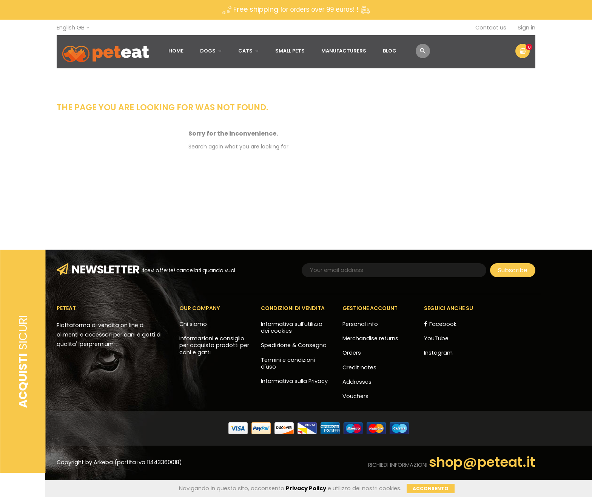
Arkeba (104, 462)
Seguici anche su (448, 308)
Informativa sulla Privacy (294, 381)
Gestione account (370, 308)
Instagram (438, 353)
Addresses (357, 382)
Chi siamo (193, 324)
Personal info (360, 324)
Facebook (442, 324)
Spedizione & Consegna (294, 345)
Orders (351, 353)
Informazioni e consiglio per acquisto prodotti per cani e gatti (214, 345)
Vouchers (355, 396)
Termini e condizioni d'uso (288, 363)
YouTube (436, 338)
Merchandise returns (370, 338)
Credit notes (359, 367)
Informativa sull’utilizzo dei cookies (291, 327)
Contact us (490, 27)
